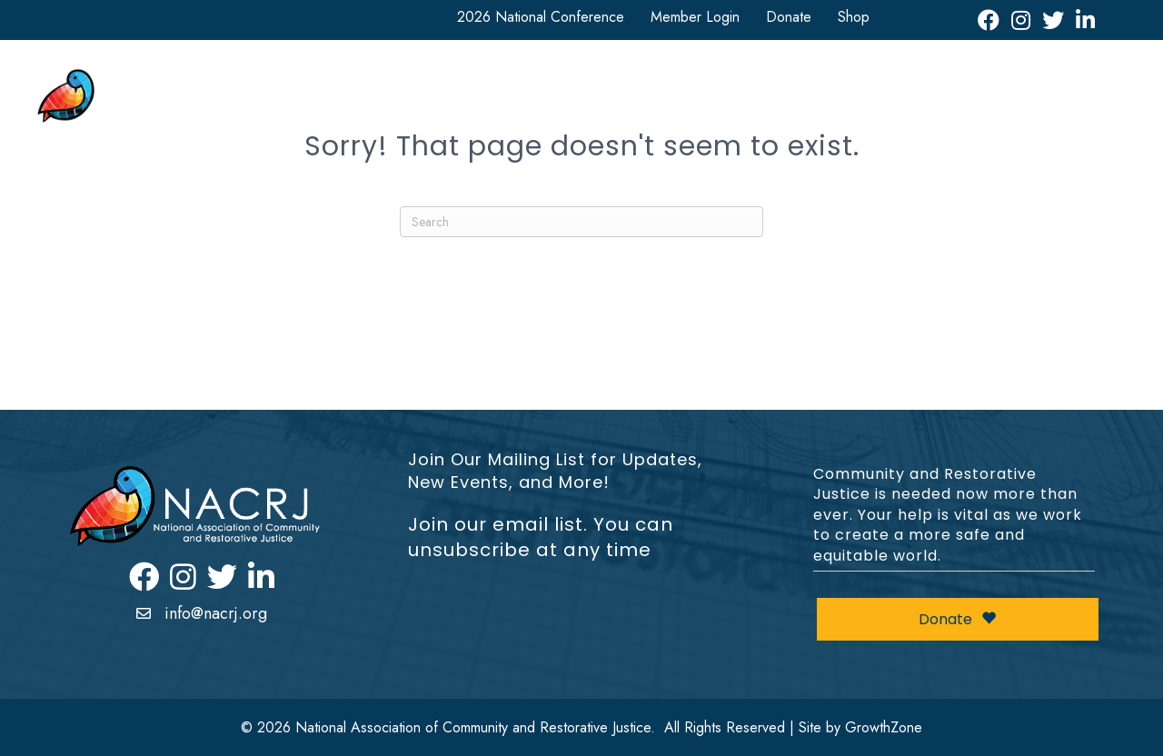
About (394, 84)
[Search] (581, 221)
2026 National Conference (540, 16)
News (868, 84)
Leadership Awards (1054, 84)
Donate (788, 16)
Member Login (695, 16)
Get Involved (662, 84)
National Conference (517, 84)
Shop (854, 16)
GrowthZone (883, 727)
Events (947, 84)
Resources (776, 84)
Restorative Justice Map (1028, 116)
